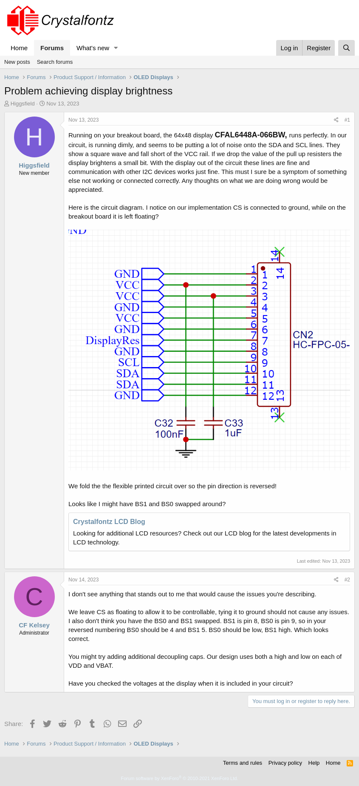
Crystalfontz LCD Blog (109, 521)
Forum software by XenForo (179, 778)
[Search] (346, 48)
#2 (347, 580)
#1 (347, 120)
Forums (52, 47)
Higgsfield (23, 103)
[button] (116, 48)
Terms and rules (242, 763)
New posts (17, 62)
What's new (92, 47)
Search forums (55, 62)
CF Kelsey (34, 625)
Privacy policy (285, 763)
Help (314, 763)
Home (19, 47)
